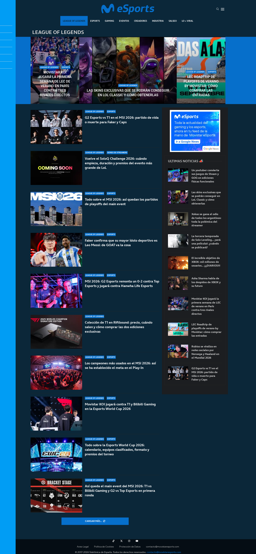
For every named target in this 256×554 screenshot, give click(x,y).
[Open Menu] (222, 9)
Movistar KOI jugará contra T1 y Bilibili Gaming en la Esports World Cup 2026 (120, 406)
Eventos (124, 20)
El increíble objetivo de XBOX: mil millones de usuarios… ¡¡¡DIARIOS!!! (205, 261)
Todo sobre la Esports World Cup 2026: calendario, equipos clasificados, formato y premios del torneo (117, 449)
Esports (95, 20)
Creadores (140, 20)
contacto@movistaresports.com (162, 546)
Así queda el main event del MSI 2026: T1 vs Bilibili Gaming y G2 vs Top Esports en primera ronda (120, 491)
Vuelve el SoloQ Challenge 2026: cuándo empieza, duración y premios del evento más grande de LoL (118, 163)
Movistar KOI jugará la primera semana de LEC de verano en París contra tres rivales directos (55, 83)
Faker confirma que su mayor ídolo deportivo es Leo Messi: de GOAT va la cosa (121, 249)
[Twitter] (121, 541)
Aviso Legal (83, 546)
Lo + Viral (187, 20)
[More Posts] (95, 521)
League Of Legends (74, 20)
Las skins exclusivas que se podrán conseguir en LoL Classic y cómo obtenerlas (128, 92)
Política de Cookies (104, 546)
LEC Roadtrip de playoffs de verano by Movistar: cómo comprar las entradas (201, 86)
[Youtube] (137, 541)
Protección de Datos (129, 546)
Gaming (109, 20)
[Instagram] (129, 541)
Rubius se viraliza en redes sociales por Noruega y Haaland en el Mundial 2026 (205, 352)
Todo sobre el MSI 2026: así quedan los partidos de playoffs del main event (121, 203)
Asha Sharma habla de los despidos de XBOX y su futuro (206, 282)
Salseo (173, 20)
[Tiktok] (113, 541)
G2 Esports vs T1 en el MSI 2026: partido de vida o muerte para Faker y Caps (122, 119)
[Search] (217, 9)
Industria (158, 20)
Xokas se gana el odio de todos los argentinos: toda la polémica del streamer (206, 219)
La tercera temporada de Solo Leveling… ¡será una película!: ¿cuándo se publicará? (206, 241)
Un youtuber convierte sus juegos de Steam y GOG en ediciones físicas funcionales (205, 175)
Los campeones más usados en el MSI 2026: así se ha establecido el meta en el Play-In (120, 370)
